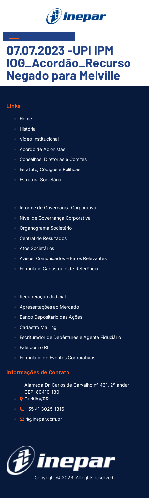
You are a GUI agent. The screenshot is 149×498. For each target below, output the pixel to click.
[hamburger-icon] (14, 36)
